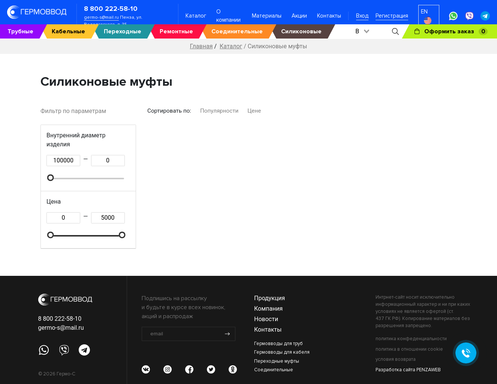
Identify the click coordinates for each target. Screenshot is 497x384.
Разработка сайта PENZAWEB (408, 370)
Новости (266, 319)
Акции (299, 15)
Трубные (20, 31)
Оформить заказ (451, 31)
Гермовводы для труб (278, 344)
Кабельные (68, 31)
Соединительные (237, 31)
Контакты (329, 15)
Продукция (269, 298)
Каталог (196, 15)
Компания (268, 308)
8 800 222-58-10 (111, 8)
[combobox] (361, 31)
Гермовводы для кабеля (282, 352)
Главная (201, 46)
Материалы (266, 15)
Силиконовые (301, 31)
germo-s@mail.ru (101, 17)
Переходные (122, 31)
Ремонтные (176, 31)
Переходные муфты (276, 361)
